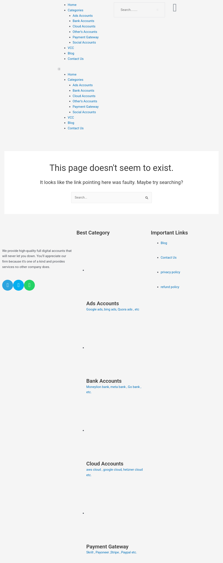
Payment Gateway (86, 37)
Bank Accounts (84, 21)
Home (72, 5)
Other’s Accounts (85, 32)
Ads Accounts (83, 16)
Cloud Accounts (84, 26)
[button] (83, 69)
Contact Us (76, 59)
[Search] (157, 9)
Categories (75, 10)
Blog (71, 53)
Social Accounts (84, 42)
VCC (71, 48)
